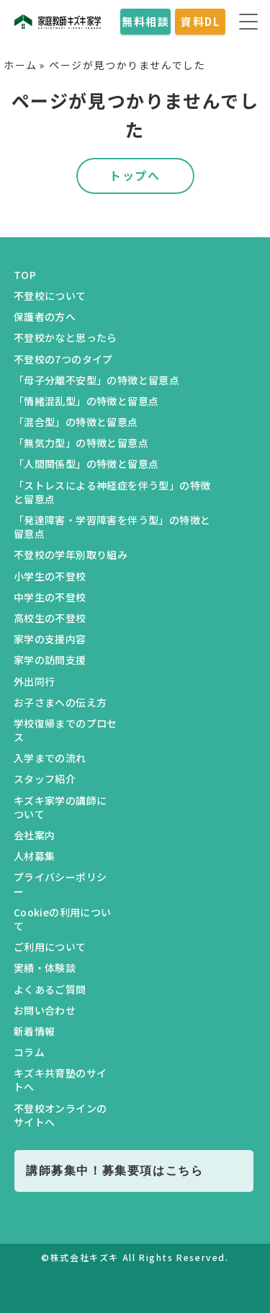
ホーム (20, 65)
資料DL (200, 21)
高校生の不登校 (50, 618)
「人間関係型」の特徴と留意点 (86, 463)
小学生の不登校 (50, 576)
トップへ (134, 175)
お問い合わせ (45, 1010)
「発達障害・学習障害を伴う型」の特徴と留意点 (112, 527)
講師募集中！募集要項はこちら (114, 1170)
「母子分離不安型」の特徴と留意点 (96, 380)
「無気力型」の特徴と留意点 (81, 443)
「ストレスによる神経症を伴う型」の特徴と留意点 (112, 492)
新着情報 (34, 1031)
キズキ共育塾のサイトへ (60, 1080)
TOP (25, 275)
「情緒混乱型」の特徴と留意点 (86, 401)
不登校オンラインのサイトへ (60, 1115)
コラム (29, 1052)
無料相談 (145, 21)
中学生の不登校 (50, 597)
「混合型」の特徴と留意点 (76, 422)
